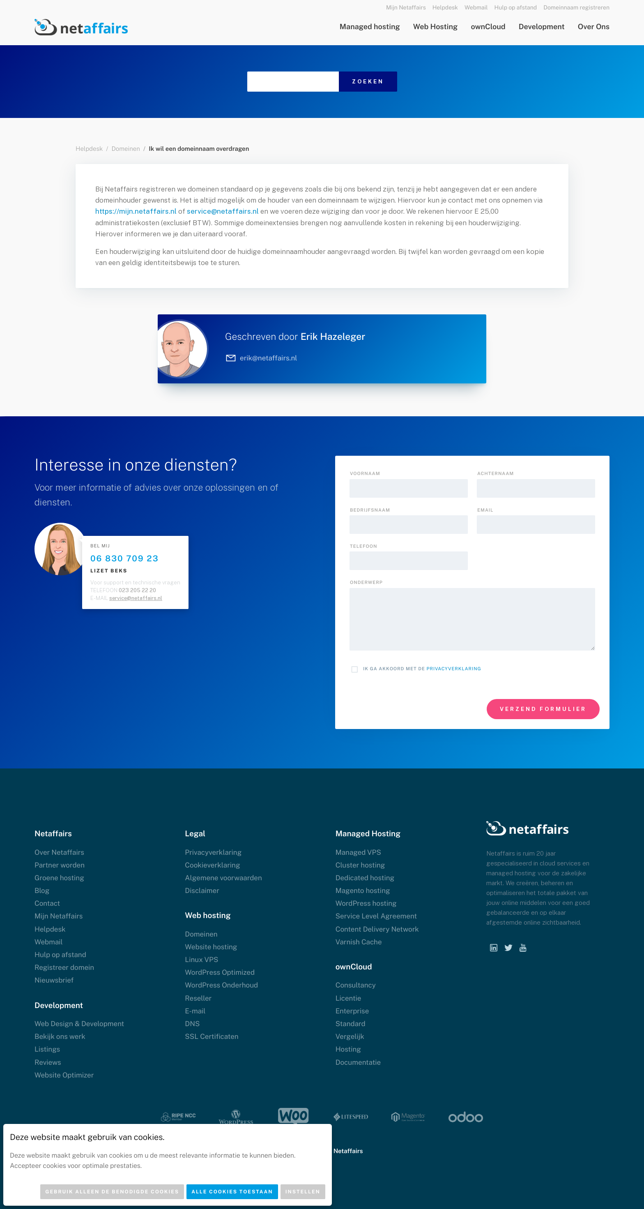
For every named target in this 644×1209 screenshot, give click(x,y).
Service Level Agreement (376, 916)
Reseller (198, 998)
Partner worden (59, 865)
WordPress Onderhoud (221, 985)
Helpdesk (445, 8)
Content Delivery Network (377, 929)
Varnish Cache (359, 942)
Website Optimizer (64, 1075)
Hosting (348, 1049)
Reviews (47, 1062)
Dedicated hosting (365, 878)
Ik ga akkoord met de (422, 669)
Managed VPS (358, 852)
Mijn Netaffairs (406, 8)
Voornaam (365, 473)
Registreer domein (64, 967)
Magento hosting (363, 890)
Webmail (476, 8)
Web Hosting (435, 27)
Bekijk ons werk (59, 1036)
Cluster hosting (360, 865)
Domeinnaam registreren (576, 8)
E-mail (195, 1011)
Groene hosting (59, 878)
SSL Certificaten (211, 1036)
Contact (47, 903)
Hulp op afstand (515, 8)
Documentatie (358, 1062)
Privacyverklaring (454, 669)
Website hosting (211, 947)
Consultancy (356, 985)
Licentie (348, 998)
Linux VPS (201, 959)
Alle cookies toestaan (232, 1192)
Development (542, 27)
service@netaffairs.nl (223, 211)
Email (485, 510)
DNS (192, 1024)
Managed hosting (370, 27)
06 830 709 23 (124, 558)
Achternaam (495, 473)
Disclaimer (202, 890)
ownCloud (488, 27)
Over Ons (594, 27)
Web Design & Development (79, 1024)
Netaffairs (348, 1151)
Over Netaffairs (59, 852)
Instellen (302, 1192)
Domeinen (125, 148)
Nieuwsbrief (54, 980)
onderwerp (366, 582)
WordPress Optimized (220, 972)
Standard (351, 1024)
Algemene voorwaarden (223, 878)
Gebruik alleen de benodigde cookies (112, 1192)
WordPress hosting (366, 903)
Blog (41, 890)
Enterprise (352, 1011)
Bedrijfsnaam (370, 510)
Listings (47, 1049)
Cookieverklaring (212, 865)
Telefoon (363, 546)
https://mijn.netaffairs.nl (136, 211)
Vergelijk (350, 1036)
